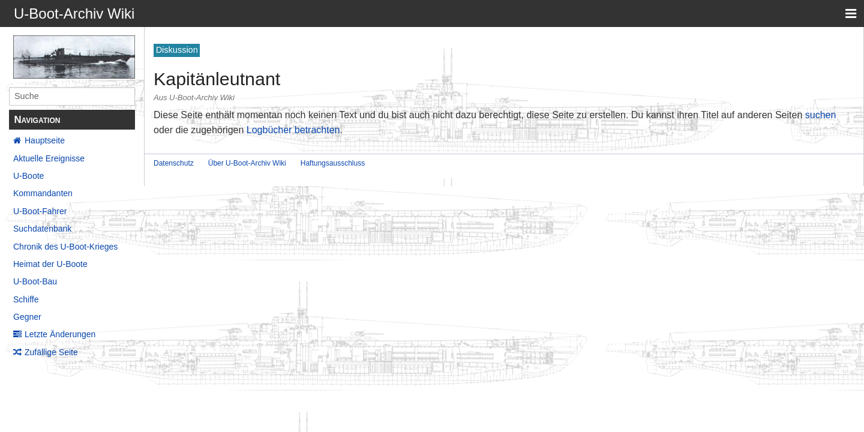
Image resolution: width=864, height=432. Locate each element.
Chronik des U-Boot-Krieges (65, 246)
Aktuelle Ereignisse (49, 158)
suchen (820, 115)
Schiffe (26, 299)
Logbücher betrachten (293, 130)
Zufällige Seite (51, 352)
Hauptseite (45, 140)
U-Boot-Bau (35, 281)
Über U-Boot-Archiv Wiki (247, 163)
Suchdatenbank (42, 228)
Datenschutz (174, 163)
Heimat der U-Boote (50, 264)
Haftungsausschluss (333, 163)
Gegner (27, 317)
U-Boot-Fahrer (40, 211)
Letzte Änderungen (60, 334)
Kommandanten (43, 193)
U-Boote (28, 176)
